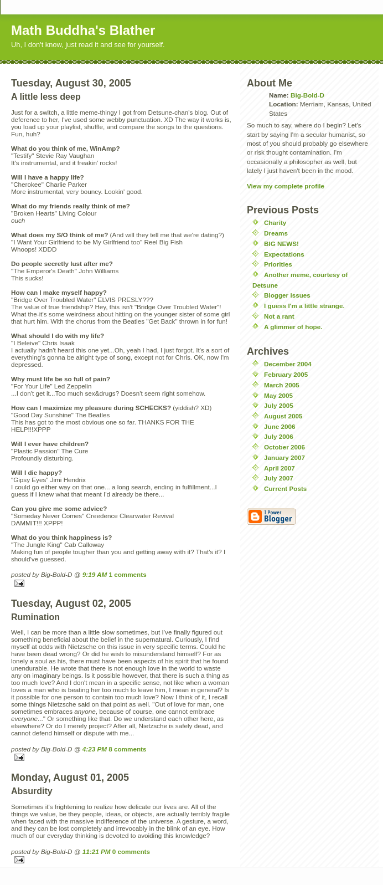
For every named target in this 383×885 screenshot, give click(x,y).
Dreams (276, 233)
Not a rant (279, 316)
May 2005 (278, 395)
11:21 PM (96, 851)
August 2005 (283, 416)
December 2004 (288, 363)
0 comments (131, 851)
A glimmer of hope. (293, 326)
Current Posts (285, 488)
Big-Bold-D (307, 95)
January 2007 (284, 457)
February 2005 (286, 374)
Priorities (278, 264)
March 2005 (281, 384)
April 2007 (279, 468)
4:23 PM (94, 749)
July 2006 (278, 436)
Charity (275, 222)
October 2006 (284, 447)
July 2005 (278, 405)
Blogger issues (287, 295)
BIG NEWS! (281, 243)
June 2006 (280, 426)
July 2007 (278, 478)
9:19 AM (94, 574)
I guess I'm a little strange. (304, 305)
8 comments (127, 749)
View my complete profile (285, 186)
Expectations (284, 254)
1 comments (127, 574)
